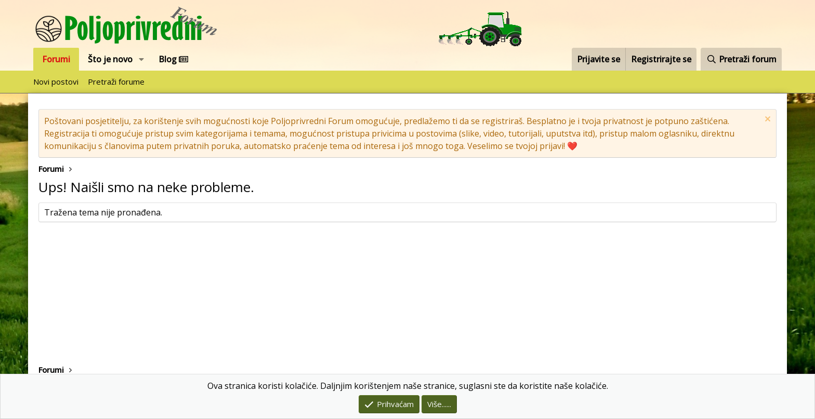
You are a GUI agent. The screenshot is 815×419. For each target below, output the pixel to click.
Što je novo (110, 59)
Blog (173, 59)
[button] (142, 59)
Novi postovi (55, 81)
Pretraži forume (116, 81)
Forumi (56, 59)
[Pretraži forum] (741, 59)
